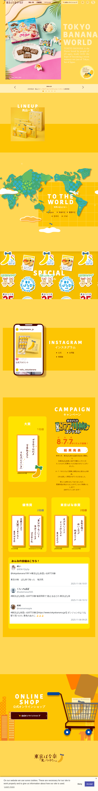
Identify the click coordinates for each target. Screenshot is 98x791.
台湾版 (71, 353)
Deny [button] (80, 784)
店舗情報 (39, 7)
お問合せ (56, 7)
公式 (60, 353)
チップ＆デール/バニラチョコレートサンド (51, 89)
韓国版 (60, 357)
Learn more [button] (9, 787)
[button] (8, 77)
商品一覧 (31, 7)
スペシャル (47, 7)
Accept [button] (90, 784)
